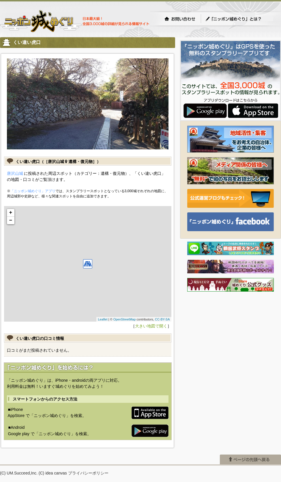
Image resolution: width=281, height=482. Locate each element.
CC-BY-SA (162, 319)
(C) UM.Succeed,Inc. (19, 473)
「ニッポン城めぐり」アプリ (32, 191)
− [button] (10, 220)
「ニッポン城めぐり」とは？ (239, 18)
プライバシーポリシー (88, 473)
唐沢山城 (15, 173)
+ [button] (10, 212)
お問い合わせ (179, 18)
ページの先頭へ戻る (250, 459)
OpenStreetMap (124, 319)
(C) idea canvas (53, 473)
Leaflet (102, 319)
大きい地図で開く (151, 326)
